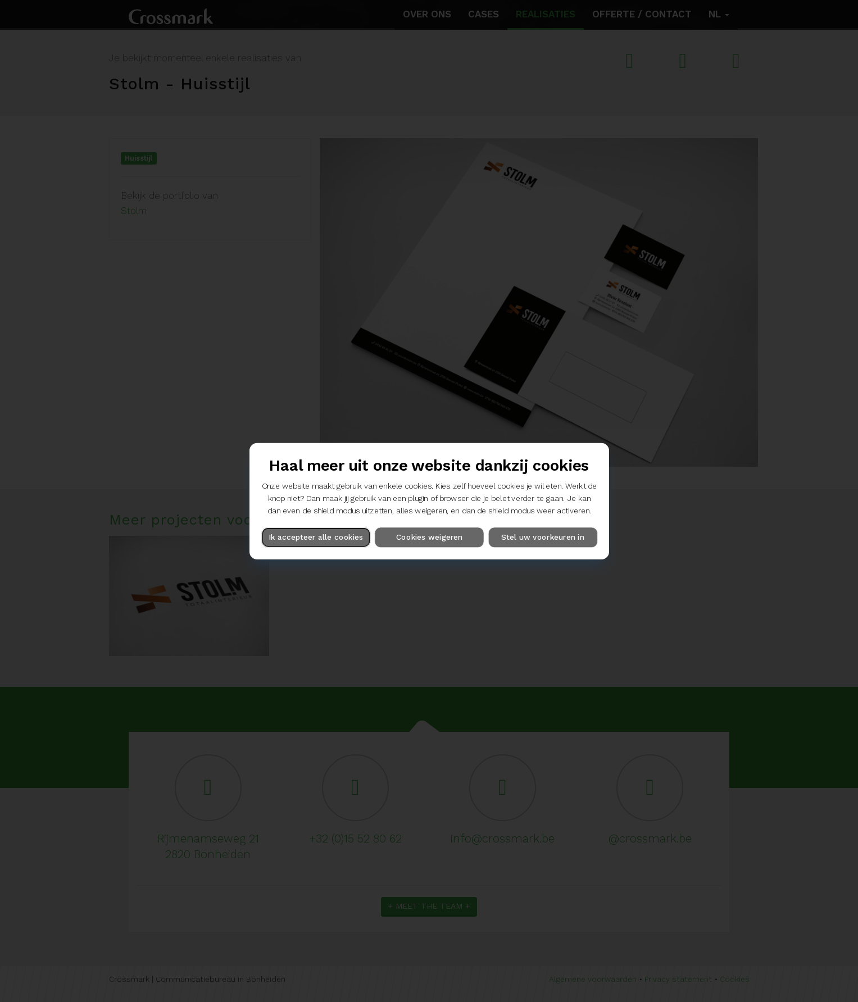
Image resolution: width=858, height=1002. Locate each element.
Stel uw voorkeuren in (542, 536)
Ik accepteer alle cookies (316, 536)
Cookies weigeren (429, 536)
